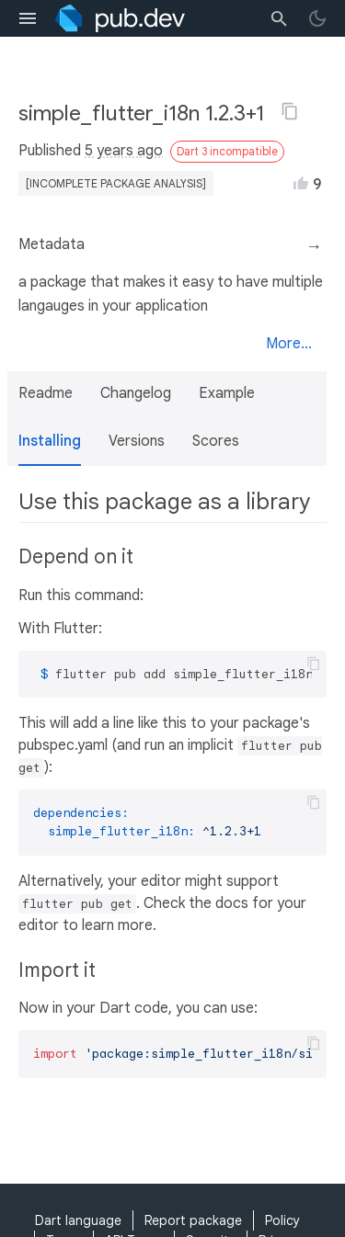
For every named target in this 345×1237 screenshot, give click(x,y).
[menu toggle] (28, 18)
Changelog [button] (135, 393)
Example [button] (227, 393)
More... (289, 344)
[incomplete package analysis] (116, 183)
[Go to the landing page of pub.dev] (120, 18)
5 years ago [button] (124, 151)
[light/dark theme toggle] (317, 18)
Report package (193, 1220)
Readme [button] (45, 393)
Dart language (78, 1220)
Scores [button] (215, 441)
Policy (282, 1220)
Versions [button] (137, 441)
